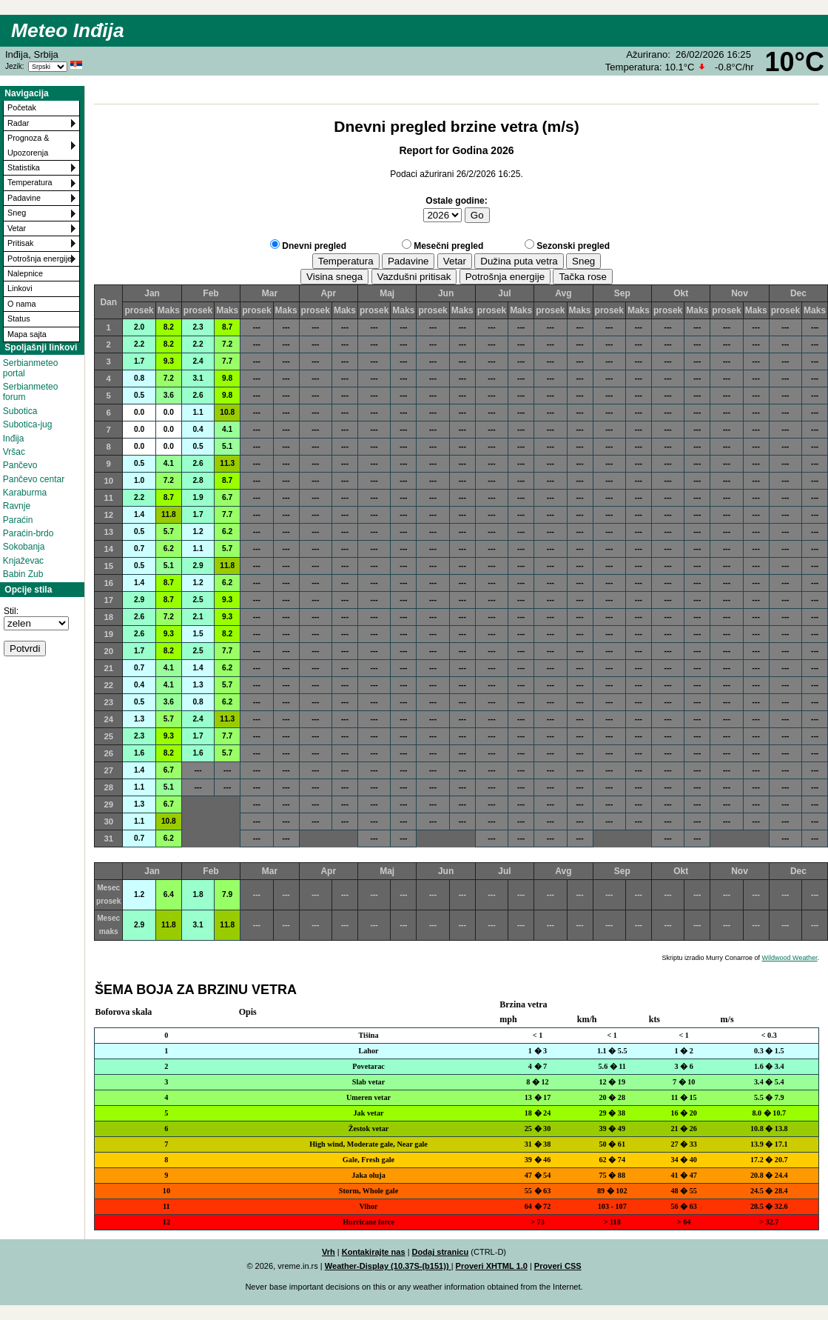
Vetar (16, 228)
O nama (21, 303)
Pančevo (20, 465)
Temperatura (30, 182)
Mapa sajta (27, 334)
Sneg (16, 212)
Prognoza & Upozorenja (28, 144)
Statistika (23, 167)
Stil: (11, 611)
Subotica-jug (28, 424)
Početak (21, 107)
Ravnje (16, 506)
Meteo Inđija (67, 30)
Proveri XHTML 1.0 (492, 1265)
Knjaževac (23, 561)
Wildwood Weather (790, 957)
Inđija (13, 438)
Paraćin (18, 520)
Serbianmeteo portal (30, 368)
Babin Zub (23, 574)
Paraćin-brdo (28, 533)
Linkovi (20, 288)
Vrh (328, 1251)
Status (18, 318)
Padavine (24, 197)
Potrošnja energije (39, 258)
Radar (18, 123)
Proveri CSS (558, 1265)
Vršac (14, 452)
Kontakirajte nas (373, 1251)
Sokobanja (24, 546)
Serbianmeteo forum (30, 391)
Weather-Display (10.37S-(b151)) (388, 1265)
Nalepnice (25, 273)
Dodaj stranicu (440, 1251)
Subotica (20, 411)
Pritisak (20, 243)
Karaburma (25, 492)
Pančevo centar (33, 479)
